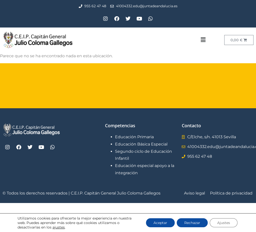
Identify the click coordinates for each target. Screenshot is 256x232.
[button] (203, 39)
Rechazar (192, 222)
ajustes (58, 227)
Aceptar (160, 222)
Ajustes (223, 222)
